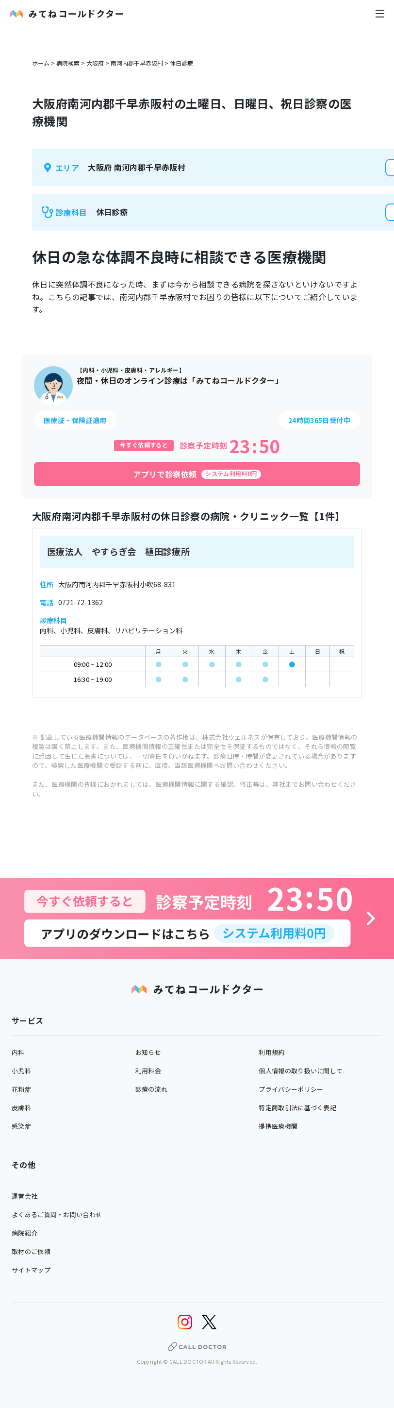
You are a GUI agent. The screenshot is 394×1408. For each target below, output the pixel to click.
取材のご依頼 (31, 1251)
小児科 (21, 1070)
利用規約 (271, 1052)
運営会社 (24, 1196)
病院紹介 (24, 1233)
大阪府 (95, 63)
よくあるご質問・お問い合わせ (57, 1214)
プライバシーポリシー (291, 1089)
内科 (18, 1052)
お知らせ (148, 1052)
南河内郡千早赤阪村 (137, 63)
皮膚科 (21, 1107)
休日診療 (181, 63)
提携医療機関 (278, 1126)
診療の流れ (151, 1089)
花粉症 (21, 1089)
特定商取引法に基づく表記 (297, 1107)
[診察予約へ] (197, 918)
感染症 (21, 1126)
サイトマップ (31, 1269)
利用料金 (148, 1070)
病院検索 (68, 63)
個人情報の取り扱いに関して (301, 1070)
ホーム (40, 63)
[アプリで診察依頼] (197, 474)
